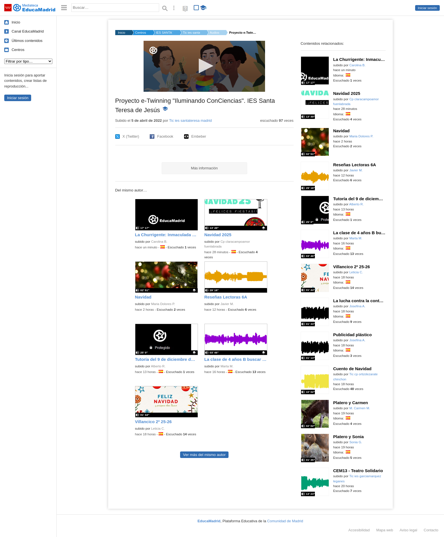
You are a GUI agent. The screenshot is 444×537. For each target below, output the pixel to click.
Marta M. (227, 366)
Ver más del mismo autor (204, 455)
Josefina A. (357, 306)
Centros (18, 50)
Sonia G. (355, 442)
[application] (204, 66)
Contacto (431, 530)
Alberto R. (158, 366)
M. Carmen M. (359, 408)
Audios (214, 32)
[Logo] (153, 50)
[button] (204, 66)
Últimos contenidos (27, 41)
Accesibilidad (359, 530)
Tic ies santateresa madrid (190, 120)
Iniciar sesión (427, 8)
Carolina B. (159, 241)
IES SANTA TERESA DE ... (164, 32)
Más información (204, 168)
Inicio (16, 22)
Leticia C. (158, 428)
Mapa (384, 530)
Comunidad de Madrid (285, 521)
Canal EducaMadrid (28, 31)
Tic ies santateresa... (191, 32)
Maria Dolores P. (163, 304)
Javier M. (227, 304)
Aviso (408, 530)
